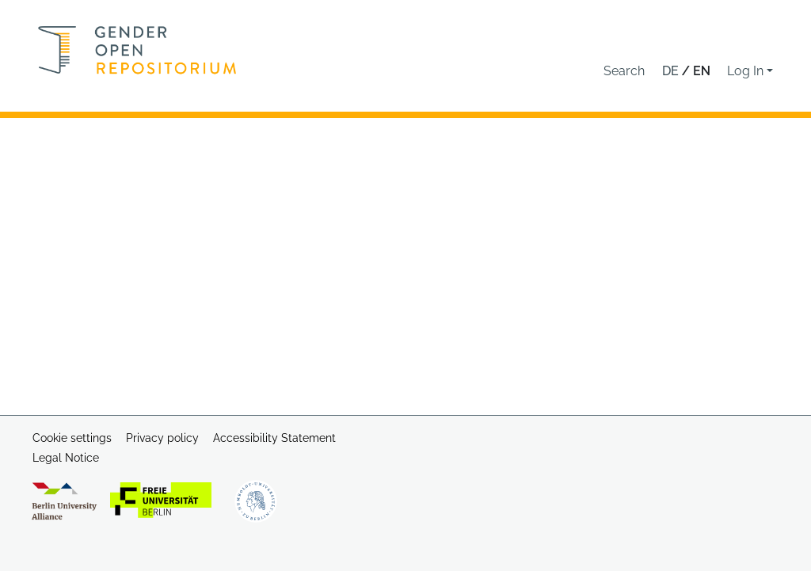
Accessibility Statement (274, 438)
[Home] (137, 50)
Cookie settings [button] (72, 438)
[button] (624, 71)
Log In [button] (747, 70)
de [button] (672, 70)
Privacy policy (162, 438)
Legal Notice (65, 457)
